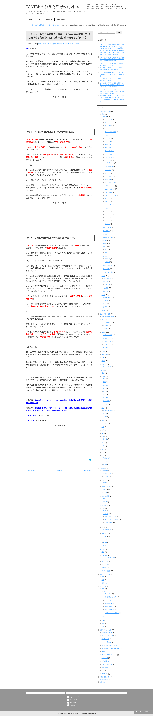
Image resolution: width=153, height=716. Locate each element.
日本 (103, 358)
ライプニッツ (108, 214)
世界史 (103, 332)
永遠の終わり (108, 603)
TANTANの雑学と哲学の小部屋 (52, 7)
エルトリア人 (107, 344)
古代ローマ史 (107, 338)
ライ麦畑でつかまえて (111, 597)
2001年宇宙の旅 (106, 642)
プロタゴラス (110, 163)
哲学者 (59, 44)
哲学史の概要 (107, 227)
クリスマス (106, 461)
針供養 (105, 417)
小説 (104, 591)
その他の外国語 (106, 571)
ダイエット (106, 539)
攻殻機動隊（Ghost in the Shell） (111, 648)
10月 (103, 449)
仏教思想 (107, 262)
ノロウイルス (108, 523)
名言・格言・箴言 (108, 272)
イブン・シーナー (110, 186)
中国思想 (107, 259)
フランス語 (105, 561)
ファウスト (108, 594)
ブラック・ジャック (107, 635)
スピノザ (107, 211)
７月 (103, 436)
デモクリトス (108, 157)
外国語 (102, 549)
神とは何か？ (107, 234)
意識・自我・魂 (107, 266)
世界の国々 (105, 354)
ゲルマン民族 (107, 341)
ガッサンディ (108, 205)
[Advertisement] (60, 113)
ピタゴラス (108, 138)
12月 (103, 455)
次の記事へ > (89, 470)
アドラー (105, 307)
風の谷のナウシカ (107, 632)
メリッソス (108, 125)
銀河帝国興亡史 (109, 606)
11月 (103, 452)
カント (107, 217)
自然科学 (102, 468)
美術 (103, 620)
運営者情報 (48, 19)
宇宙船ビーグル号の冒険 (112, 613)
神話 (103, 319)
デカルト (66, 44)
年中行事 (102, 370)
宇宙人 (107, 249)
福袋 (104, 378)
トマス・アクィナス (110, 195)
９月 (103, 446)
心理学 (103, 295)
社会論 (105, 243)
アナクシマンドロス (110, 132)
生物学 (103, 480)
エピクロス (108, 179)
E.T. (103, 670)
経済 (103, 580)
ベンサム (107, 284)
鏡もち (105, 394)
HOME (31, 19)
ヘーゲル (107, 220)
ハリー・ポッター (110, 600)
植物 (104, 483)
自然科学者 (105, 470)
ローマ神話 (106, 325)
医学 (103, 508)
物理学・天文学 (106, 486)
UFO (106, 252)
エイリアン (105, 674)
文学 (103, 589)
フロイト (105, 300)
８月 (103, 443)
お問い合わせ (61, 19)
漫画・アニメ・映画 (105, 630)
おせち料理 (106, 401)
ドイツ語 (104, 555)
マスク (105, 536)
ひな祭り (105, 423)
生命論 (105, 240)
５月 (103, 430)
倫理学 (103, 276)
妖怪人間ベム (105, 661)
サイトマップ (73, 700)
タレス (107, 128)
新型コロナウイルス (110, 516)
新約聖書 (105, 291)
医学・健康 (103, 505)
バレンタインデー (108, 410)
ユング (105, 304)
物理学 (105, 489)
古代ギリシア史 (107, 335)
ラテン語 (104, 568)
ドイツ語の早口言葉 (109, 557)
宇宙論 (105, 246)
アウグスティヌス (110, 182)
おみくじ (105, 385)
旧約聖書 (105, 288)
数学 (104, 498)
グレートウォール (107, 664)
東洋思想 (105, 256)
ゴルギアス (109, 166)
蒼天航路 (104, 651)
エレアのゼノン (109, 122)
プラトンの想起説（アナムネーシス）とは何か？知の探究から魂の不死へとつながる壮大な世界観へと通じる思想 (112, 91)
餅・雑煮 (105, 398)
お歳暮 (105, 464)
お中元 (105, 439)
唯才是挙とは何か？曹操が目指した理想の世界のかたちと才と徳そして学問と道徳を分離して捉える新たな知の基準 (112, 52)
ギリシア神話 (107, 322)
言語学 (103, 361)
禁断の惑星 (105, 667)
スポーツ (104, 364)
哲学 (54, 44)
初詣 (104, 382)
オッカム (107, 198)
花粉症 (105, 542)
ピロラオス (108, 141)
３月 (103, 420)
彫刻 (103, 627)
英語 (103, 552)
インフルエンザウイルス (112, 519)
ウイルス (105, 514)
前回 (27, 49)
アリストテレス (109, 176)
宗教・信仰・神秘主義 (108, 316)
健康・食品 (105, 533)
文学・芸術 (103, 586)
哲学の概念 (74, 44)
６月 (103, 433)
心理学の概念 (107, 297)
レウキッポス (108, 154)
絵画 (103, 623)
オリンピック (107, 366)
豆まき (105, 413)
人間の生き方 (107, 278)
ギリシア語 (105, 564)
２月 (103, 408)
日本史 (103, 351)
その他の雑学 (104, 679)
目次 (39, 19)
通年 (103, 373)
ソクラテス (108, 170)
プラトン (107, 173)
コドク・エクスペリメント (109, 655)
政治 (103, 576)
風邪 (103, 527)
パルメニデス (108, 119)
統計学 (105, 502)
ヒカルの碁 (105, 658)
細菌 (104, 510)
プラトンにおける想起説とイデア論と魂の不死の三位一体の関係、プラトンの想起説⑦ (112, 74)
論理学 (103, 311)
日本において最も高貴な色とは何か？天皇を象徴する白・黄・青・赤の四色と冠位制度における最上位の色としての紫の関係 (112, 46)
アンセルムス (108, 192)
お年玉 (105, 391)
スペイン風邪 (107, 529)
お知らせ (102, 682)
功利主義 (105, 281)
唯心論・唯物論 (107, 237)
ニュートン (106, 476)
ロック (107, 208)
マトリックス (105, 639)
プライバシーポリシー (76, 697)
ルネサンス (106, 347)
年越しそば (106, 458)
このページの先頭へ (144, 712)
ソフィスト (108, 160)
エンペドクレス (109, 147)
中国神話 (105, 328)
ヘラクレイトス (109, 144)
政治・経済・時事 (105, 574)
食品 (104, 545)
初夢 (104, 388)
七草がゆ (105, 404)
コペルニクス (107, 473)
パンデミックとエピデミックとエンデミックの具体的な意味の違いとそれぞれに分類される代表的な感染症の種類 (112, 59)
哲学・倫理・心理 (44, 44)
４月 (103, 427)
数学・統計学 (105, 496)
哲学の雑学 (106, 269)
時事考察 (104, 583)
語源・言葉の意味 (105, 677)
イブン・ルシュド (110, 189)
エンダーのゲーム (110, 609)
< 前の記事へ (31, 470)
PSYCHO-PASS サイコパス (109, 645)
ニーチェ (107, 224)
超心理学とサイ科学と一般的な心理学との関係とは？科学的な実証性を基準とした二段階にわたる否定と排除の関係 (112, 85)
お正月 (103, 376)
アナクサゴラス (109, 151)
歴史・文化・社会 (105, 314)
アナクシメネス (109, 135)
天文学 (105, 492)
